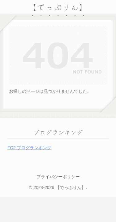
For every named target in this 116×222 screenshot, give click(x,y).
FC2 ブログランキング (29, 147)
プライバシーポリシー (58, 176)
